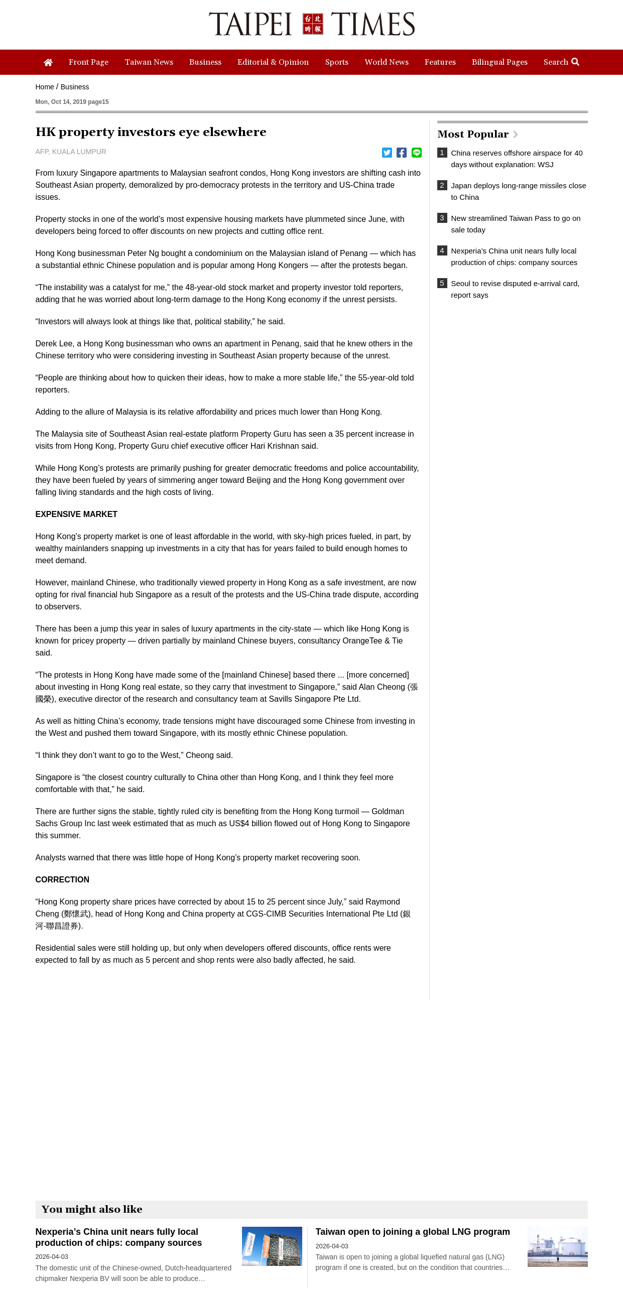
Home (45, 87)
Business (75, 87)
